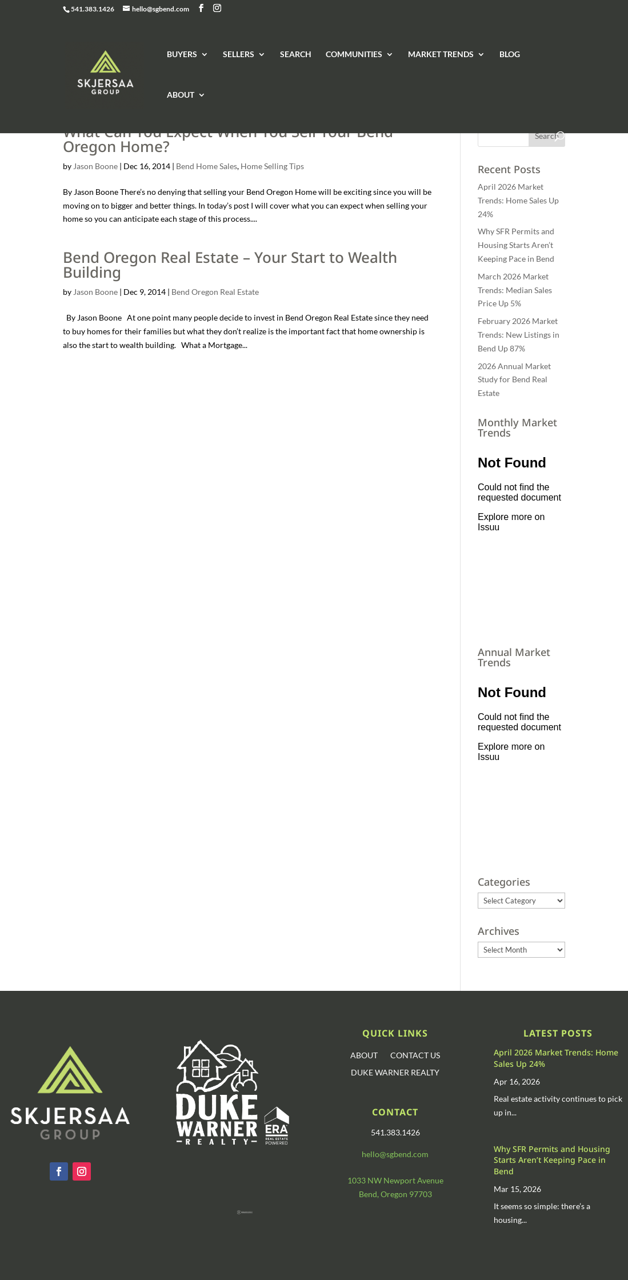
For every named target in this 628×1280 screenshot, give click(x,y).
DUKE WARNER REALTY (395, 1073)
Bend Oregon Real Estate (215, 292)
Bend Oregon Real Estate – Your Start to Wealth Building (230, 264)
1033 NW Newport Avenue (395, 1180)
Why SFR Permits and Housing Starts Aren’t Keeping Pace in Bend (516, 244)
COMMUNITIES (354, 54)
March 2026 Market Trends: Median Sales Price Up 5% (515, 290)
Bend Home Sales (206, 166)
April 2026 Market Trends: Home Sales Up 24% (518, 200)
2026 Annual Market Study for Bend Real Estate (514, 379)
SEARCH (295, 54)
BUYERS (182, 54)
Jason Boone (95, 166)
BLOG (509, 54)
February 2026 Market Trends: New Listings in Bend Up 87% (518, 334)
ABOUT (180, 95)
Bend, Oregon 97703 (395, 1194)
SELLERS (238, 54)
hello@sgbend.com (395, 1154)
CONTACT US (415, 1055)
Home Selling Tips (272, 166)
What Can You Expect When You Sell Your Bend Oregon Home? (228, 139)
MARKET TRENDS (441, 54)
